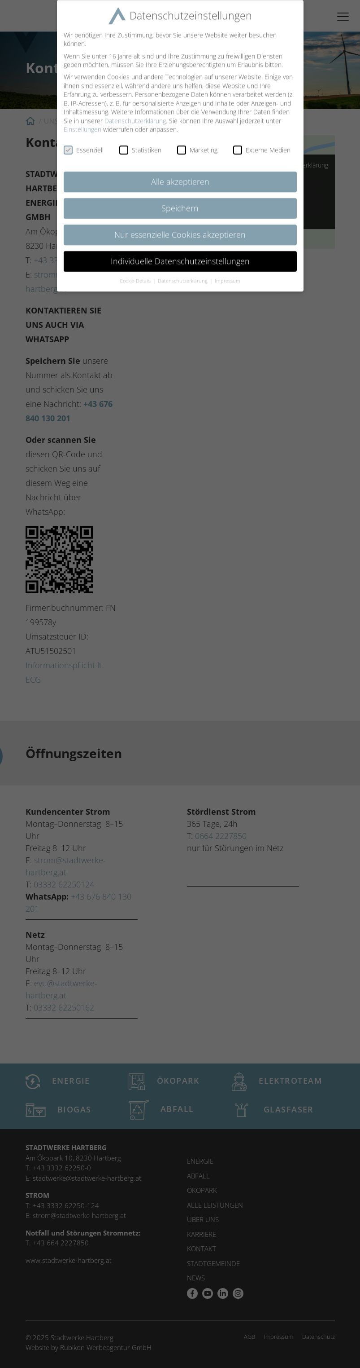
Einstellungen (82, 122)
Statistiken (140, 142)
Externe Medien (262, 142)
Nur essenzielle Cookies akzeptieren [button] (180, 227)
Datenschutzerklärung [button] (183, 273)
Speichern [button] (180, 200)
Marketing (197, 142)
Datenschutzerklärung (135, 113)
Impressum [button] (227, 273)
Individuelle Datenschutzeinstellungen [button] (180, 253)
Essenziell (84, 142)
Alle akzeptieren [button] (180, 174)
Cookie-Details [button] (136, 273)
